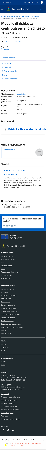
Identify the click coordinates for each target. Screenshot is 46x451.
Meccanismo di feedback (9, 406)
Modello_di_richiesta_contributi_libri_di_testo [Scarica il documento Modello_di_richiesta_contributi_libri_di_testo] (27, 129)
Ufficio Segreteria (6, 384)
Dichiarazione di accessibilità (10, 419)
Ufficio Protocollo (9, 149)
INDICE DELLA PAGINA (23, 58)
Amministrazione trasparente (10, 409)
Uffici (2, 262)
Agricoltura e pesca (7, 289)
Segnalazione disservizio (9, 400)
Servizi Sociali (10, 174)
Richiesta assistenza (7, 403)
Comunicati (4, 347)
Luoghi (3, 361)
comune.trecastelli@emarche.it (15, 387)
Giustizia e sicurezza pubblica (10, 314)
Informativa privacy (7, 413)
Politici (3, 269)
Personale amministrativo (9, 272)
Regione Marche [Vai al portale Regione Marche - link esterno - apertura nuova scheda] (7, 2)
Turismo (3, 330)
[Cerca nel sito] (40, 9)
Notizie (3, 344)
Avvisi (3, 350)
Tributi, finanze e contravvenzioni (12, 327)
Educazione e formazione (9, 311)
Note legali (4, 416)
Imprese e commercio (8, 317)
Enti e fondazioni (6, 265)
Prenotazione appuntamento (10, 397)
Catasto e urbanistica (8, 305)
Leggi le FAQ (5, 394)
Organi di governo (7, 256)
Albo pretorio (5, 278)
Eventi (3, 365)
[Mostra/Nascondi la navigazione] (2, 9)
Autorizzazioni (5, 302)
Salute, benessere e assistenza (14, 170)
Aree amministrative (7, 259)
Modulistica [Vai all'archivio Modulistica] (21, 94)
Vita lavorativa (6, 333)
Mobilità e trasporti (7, 321)
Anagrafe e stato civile (8, 295)
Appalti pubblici (6, 298)
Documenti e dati (6, 275)
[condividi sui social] (6, 41)
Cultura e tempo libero (8, 308)
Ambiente (4, 292)
